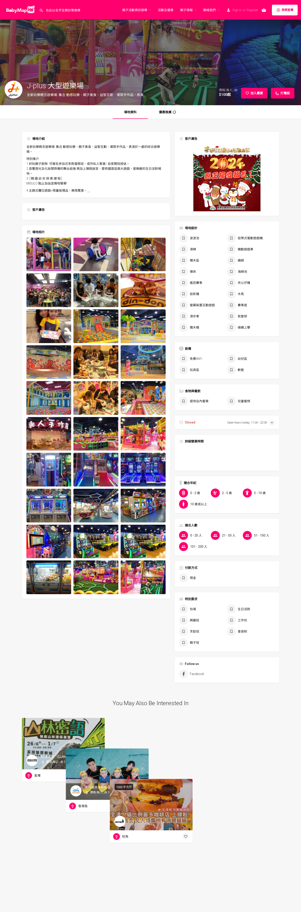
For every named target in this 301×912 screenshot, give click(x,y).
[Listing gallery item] (48, 254)
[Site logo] (19, 9)
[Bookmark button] (97, 775)
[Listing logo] (13, 90)
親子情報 (186, 10)
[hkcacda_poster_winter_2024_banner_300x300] (226, 177)
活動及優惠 (165, 10)
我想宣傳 (284, 10)
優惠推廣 (167, 112)
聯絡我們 (209, 10)
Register (252, 10)
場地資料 (130, 112)
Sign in (237, 10)
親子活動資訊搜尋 (134, 10)
